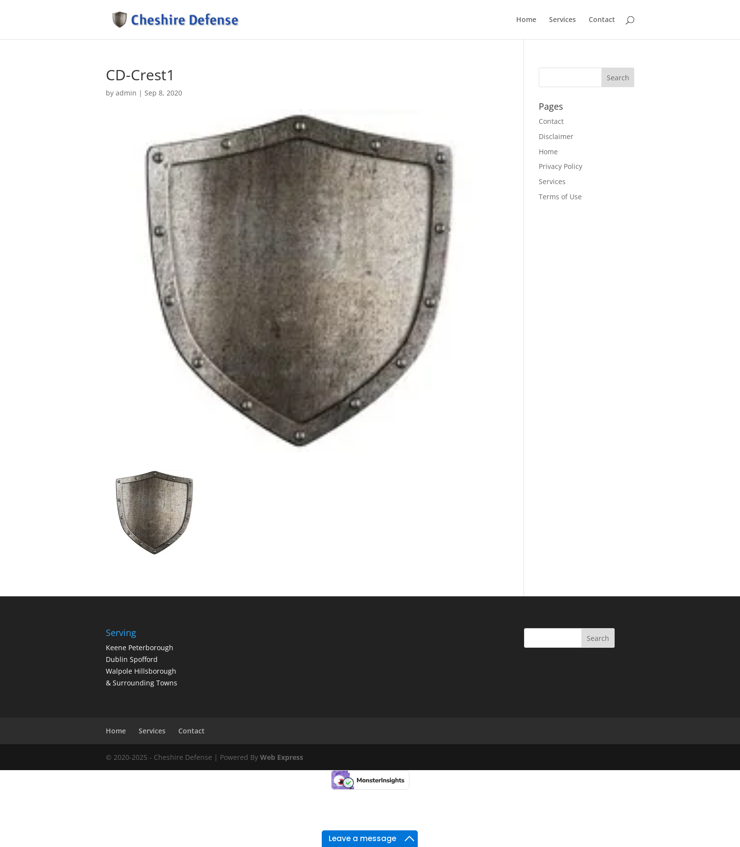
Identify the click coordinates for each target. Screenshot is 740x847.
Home (526, 20)
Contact (602, 20)
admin (126, 92)
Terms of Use (560, 196)
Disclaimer (556, 136)
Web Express (281, 757)
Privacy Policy (560, 166)
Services (562, 20)
